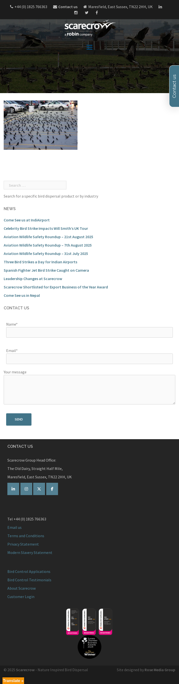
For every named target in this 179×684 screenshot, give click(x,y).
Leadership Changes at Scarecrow (33, 278)
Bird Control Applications (29, 571)
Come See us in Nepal (22, 295)
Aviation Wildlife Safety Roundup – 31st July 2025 (46, 253)
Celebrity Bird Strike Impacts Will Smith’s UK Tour (46, 228)
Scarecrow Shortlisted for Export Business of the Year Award (56, 286)
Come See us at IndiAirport (27, 219)
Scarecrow (25, 669)
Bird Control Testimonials (29, 579)
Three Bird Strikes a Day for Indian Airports (40, 261)
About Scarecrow (21, 588)
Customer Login (20, 596)
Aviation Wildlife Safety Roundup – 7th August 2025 (48, 245)
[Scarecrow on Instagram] (26, 489)
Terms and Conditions (25, 535)
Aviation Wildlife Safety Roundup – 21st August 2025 (48, 236)
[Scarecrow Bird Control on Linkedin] (13, 489)
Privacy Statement (23, 544)
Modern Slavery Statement (29, 552)
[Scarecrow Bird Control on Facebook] (52, 489)
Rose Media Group (160, 669)
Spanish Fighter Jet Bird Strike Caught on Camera (46, 270)
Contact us (67, 6)
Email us (14, 527)
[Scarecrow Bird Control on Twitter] (39, 489)
